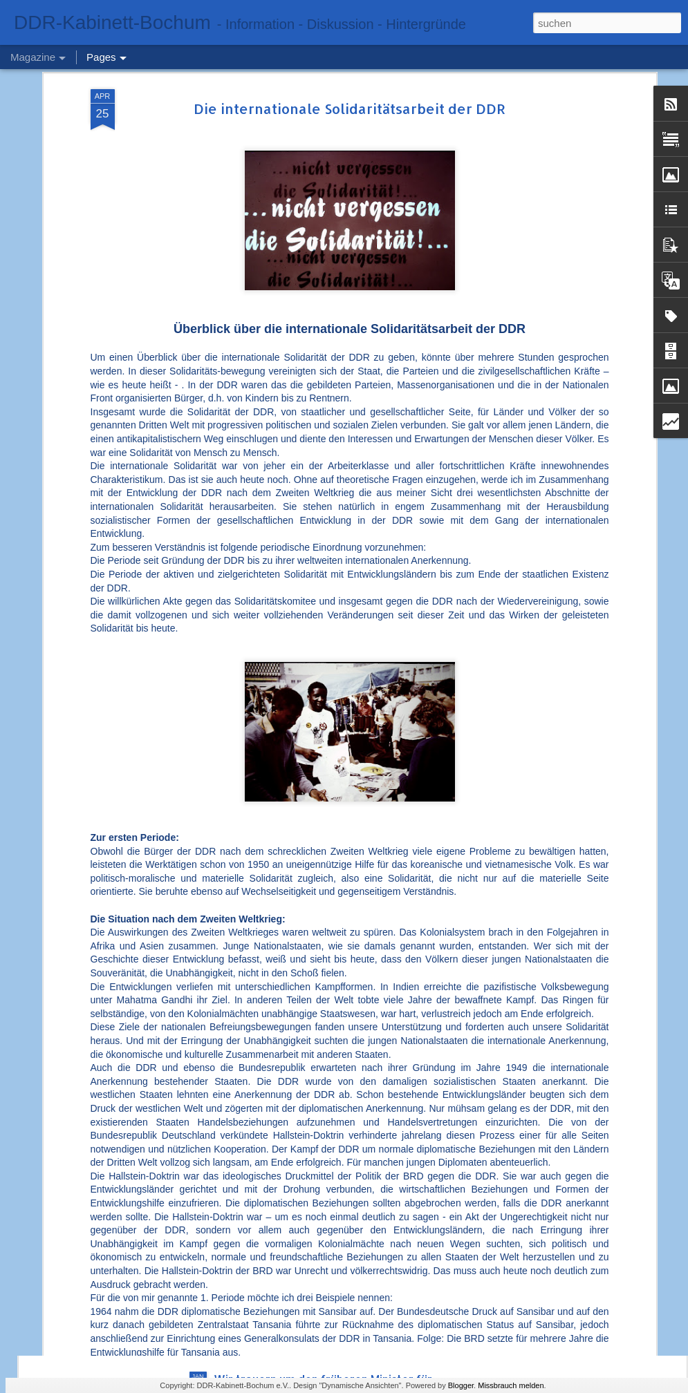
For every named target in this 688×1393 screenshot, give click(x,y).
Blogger (461, 1385)
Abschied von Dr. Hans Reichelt (297, 1222)
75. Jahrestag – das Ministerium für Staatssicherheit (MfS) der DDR (308, 1072)
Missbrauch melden (510, 1385)
